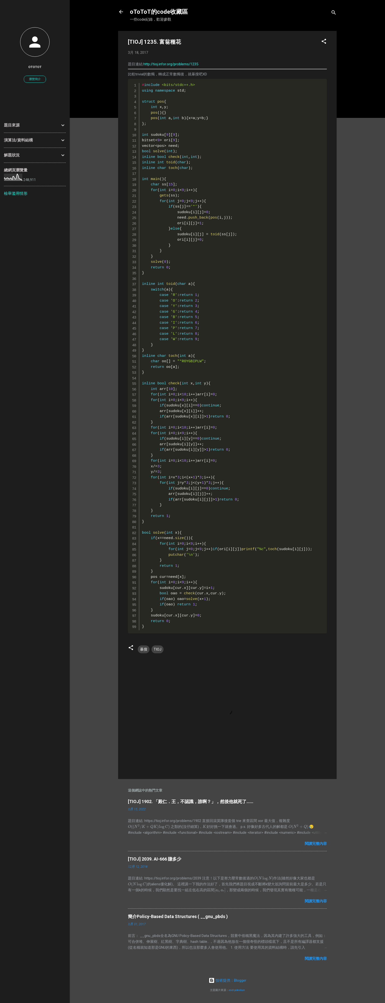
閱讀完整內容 (316, 843)
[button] (324, 42)
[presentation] (149, 826)
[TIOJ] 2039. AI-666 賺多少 (154, 859)
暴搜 (143, 649)
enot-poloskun (237, 990)
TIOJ (157, 649)
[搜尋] (334, 13)
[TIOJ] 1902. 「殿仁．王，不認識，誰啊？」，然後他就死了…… (190, 801)
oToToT (34, 67)
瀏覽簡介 (35, 79)
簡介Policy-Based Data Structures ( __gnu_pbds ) (178, 916)
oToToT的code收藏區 (159, 11)
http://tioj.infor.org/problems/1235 (170, 64)
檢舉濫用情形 (16, 193)
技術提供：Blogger (227, 980)
